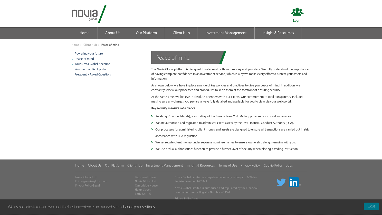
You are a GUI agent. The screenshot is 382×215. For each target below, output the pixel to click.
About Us (112, 33)
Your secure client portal (90, 69)
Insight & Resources (278, 33)
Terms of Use (228, 166)
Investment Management (226, 33)
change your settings (138, 207)
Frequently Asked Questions (93, 74)
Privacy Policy (250, 166)
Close (371, 206)
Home (84, 33)
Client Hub (181, 33)
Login (297, 21)
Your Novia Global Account (92, 64)
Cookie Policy (273, 166)
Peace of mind (84, 59)
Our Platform (146, 33)
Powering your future (89, 53)
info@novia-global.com (92, 181)
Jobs (289, 166)
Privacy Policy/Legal (87, 185)
